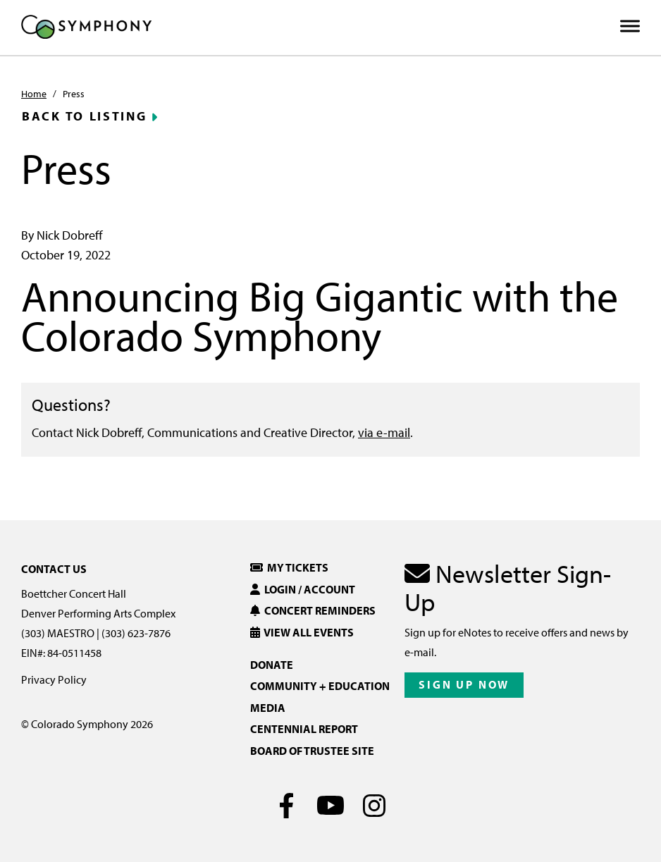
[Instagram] (374, 805)
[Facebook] (287, 805)
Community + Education (320, 686)
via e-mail (384, 432)
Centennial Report (304, 729)
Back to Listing (84, 116)
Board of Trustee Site (312, 751)
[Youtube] (331, 805)
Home (34, 93)
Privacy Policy (54, 679)
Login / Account (302, 589)
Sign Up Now (464, 684)
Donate (271, 665)
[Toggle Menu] (630, 26)
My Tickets (289, 567)
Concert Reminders (313, 610)
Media (267, 708)
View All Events (302, 632)
